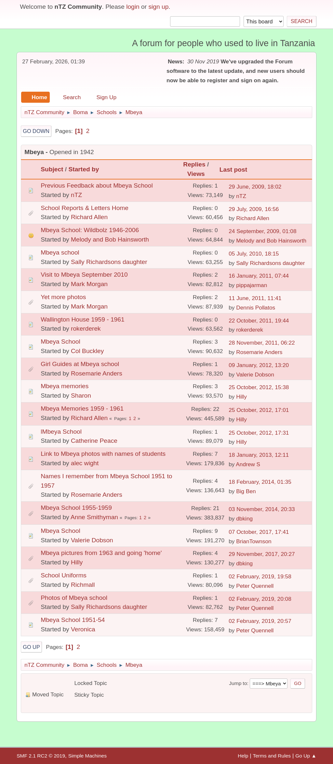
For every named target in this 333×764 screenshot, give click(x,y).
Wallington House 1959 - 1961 (82, 319)
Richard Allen (89, 217)
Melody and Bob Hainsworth (110, 239)
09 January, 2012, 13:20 (259, 365)
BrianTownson (253, 541)
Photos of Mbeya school (74, 597)
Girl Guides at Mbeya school (80, 364)
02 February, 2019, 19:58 (260, 576)
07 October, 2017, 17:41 (259, 532)
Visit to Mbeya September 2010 (84, 274)
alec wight (85, 463)
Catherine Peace (94, 440)
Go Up (31, 647)
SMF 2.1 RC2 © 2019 (41, 755)
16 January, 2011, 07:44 (259, 275)
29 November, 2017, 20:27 (262, 554)
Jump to (238, 683)
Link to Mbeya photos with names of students (103, 453)
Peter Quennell (254, 586)
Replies (194, 164)
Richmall (83, 584)
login (133, 6)
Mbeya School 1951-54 (73, 619)
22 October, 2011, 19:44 (259, 320)
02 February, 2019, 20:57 (260, 621)
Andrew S (248, 464)
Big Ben (246, 491)
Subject (52, 169)
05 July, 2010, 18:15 (254, 253)
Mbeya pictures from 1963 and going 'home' (101, 552)
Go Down (36, 131)
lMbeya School (61, 431)
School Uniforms (64, 575)
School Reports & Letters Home (84, 207)
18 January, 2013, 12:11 (259, 455)
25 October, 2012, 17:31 (259, 432)
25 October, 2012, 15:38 (259, 387)
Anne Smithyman (94, 517)
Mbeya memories (64, 386)
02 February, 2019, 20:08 (260, 599)
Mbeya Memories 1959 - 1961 (82, 408)
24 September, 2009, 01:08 (262, 231)
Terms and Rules (272, 755)
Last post (236, 169)
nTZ (76, 194)
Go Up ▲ (305, 755)
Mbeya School (60, 341)
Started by (84, 169)
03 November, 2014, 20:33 (262, 509)
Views (196, 173)
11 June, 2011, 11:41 (255, 298)
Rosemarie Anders (259, 352)
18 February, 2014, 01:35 (260, 482)
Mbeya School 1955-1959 (76, 507)
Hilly (241, 396)
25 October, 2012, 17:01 (259, 410)
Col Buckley (87, 351)
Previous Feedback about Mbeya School (97, 185)
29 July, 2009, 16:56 (254, 209)
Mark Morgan (89, 284)
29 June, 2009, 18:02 (255, 186)
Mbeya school (60, 252)
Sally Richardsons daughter (109, 261)
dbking (244, 518)
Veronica (83, 629)
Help (243, 755)
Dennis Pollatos (255, 307)
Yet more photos (63, 297)
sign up (158, 6)
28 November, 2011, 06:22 (262, 342)
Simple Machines (87, 755)
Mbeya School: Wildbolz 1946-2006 (90, 230)
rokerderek (86, 328)
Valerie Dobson (255, 374)
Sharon (81, 395)
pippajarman (251, 285)
